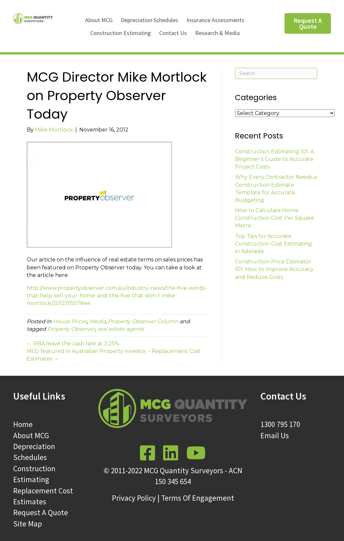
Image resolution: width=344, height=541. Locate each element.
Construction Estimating (120, 33)
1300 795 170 (280, 424)
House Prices (70, 321)
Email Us (274, 435)
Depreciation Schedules (149, 20)
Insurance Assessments (215, 20)
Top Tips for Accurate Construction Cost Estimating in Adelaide (273, 243)
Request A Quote (40, 512)
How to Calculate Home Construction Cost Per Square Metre (274, 218)
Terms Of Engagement (197, 498)
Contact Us (173, 33)
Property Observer (71, 329)
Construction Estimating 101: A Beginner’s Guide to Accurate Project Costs (274, 159)
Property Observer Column (143, 321)
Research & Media (217, 33)
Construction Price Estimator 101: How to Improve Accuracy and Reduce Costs (274, 269)
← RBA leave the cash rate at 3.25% (73, 343)
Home (23, 424)
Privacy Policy (134, 498)
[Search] (276, 73)
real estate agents (120, 329)
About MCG (99, 20)
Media (97, 321)
